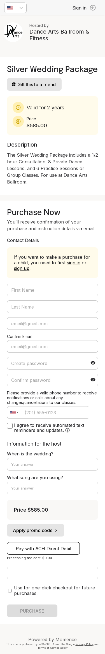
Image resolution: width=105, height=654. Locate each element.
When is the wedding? (30, 454)
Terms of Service (48, 647)
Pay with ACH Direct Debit (43, 548)
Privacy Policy (85, 644)
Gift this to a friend (33, 84)
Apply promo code (35, 530)
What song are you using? (35, 477)
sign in (73, 262)
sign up (21, 268)
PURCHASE (32, 611)
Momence (66, 639)
